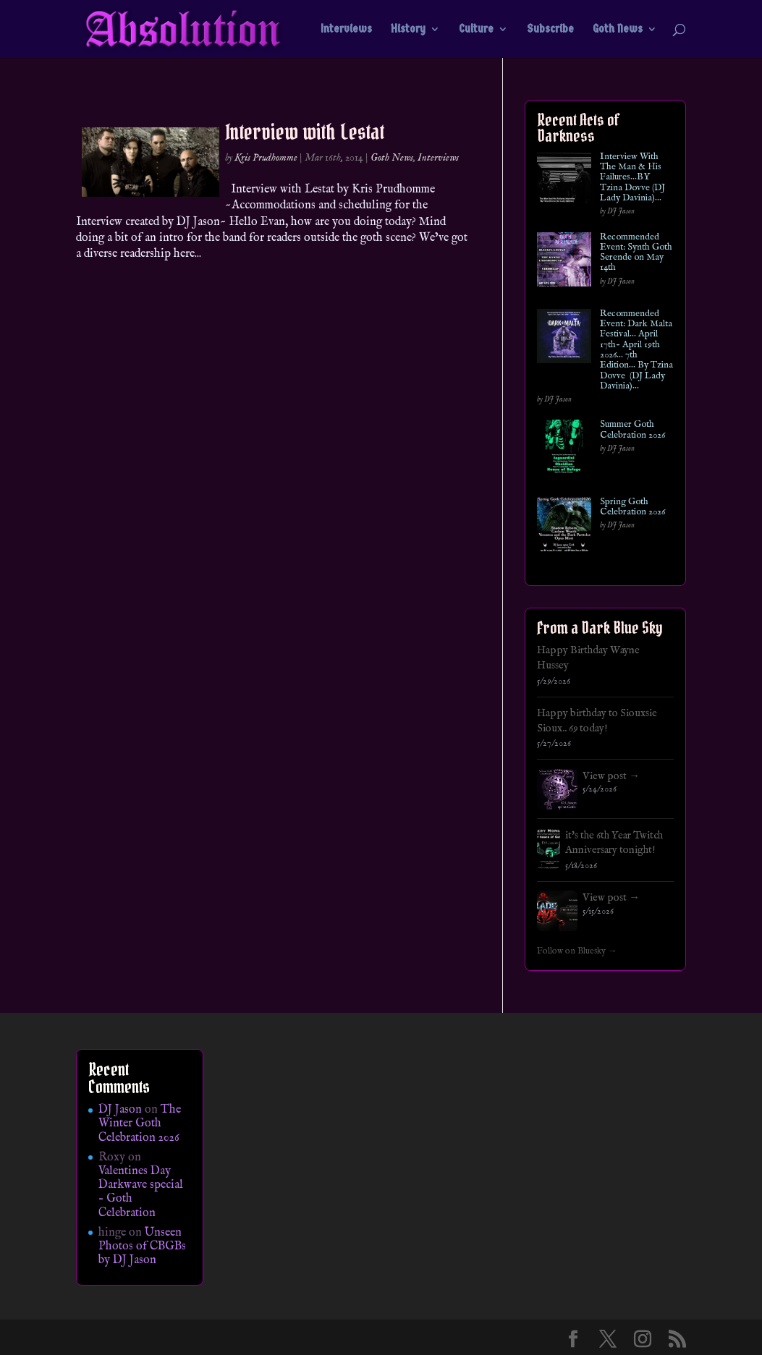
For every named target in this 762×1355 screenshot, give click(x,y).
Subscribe (550, 29)
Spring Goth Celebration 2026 (632, 507)
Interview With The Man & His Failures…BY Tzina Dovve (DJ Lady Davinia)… (632, 177)
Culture (476, 29)
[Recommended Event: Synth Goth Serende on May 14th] (564, 262)
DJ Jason (120, 1110)
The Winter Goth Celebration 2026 (139, 1123)
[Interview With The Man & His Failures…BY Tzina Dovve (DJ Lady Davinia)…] (564, 182)
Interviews (346, 29)
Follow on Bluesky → (577, 951)
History (408, 29)
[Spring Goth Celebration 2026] (564, 527)
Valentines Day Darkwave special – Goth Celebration (140, 1192)
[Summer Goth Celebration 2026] (564, 450)
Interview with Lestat (304, 131)
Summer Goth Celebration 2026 (632, 430)
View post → (611, 776)
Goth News (618, 29)
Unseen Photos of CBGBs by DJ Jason (142, 1246)
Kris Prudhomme (265, 157)
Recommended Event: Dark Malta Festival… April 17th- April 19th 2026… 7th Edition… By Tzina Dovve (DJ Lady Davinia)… (636, 350)
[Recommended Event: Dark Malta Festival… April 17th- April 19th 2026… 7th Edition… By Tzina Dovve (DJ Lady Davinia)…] (564, 339)
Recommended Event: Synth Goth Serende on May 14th (636, 252)
